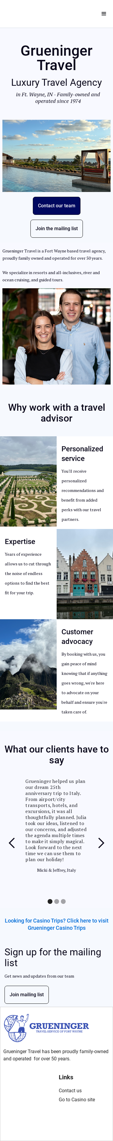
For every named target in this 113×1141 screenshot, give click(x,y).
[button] (104, 14)
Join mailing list (27, 994)
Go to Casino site (77, 1099)
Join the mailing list (57, 228)
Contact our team (56, 206)
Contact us (70, 1090)
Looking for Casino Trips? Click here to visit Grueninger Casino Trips (56, 924)
